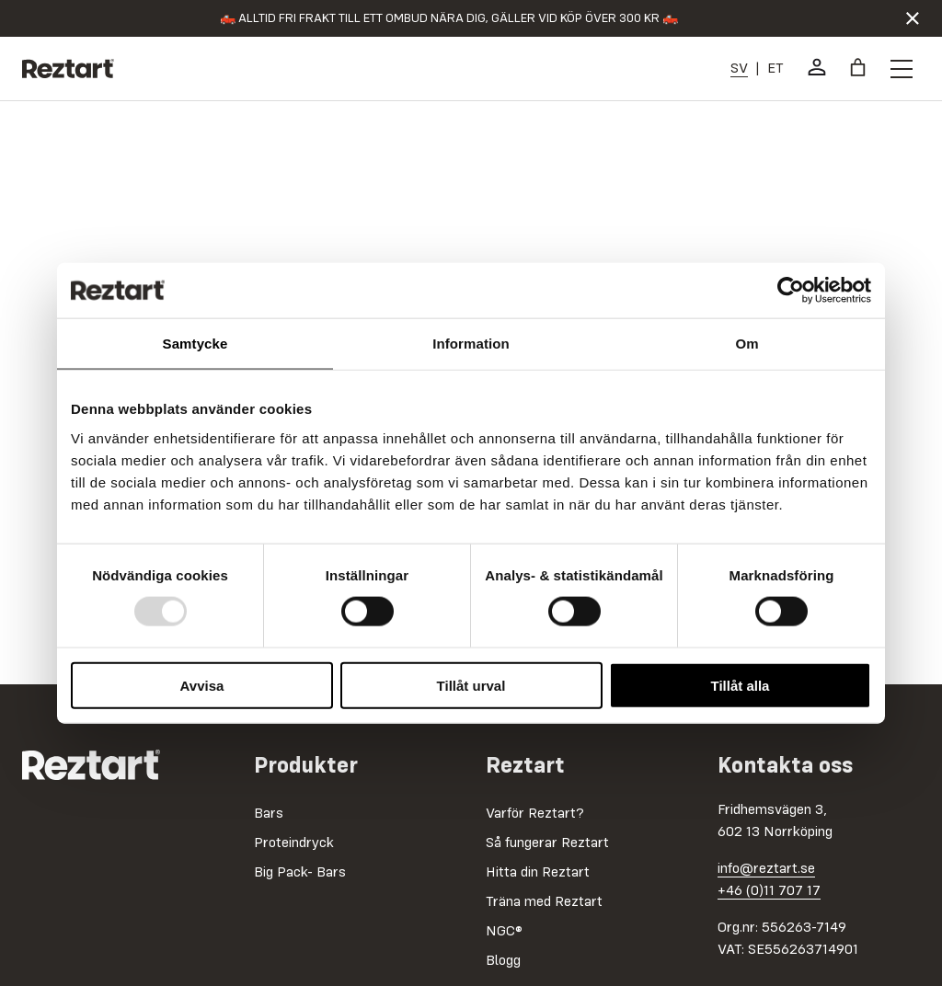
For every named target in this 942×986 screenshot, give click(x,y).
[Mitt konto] (816, 67)
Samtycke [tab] (195, 343)
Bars (268, 814)
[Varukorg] (857, 67)
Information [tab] (471, 343)
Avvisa (202, 685)
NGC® (504, 931)
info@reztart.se (766, 869)
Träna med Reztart (544, 902)
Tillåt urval (471, 685)
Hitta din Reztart (538, 873)
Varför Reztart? (535, 814)
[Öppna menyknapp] (901, 69)
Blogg (503, 961)
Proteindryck (294, 843)
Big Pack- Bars (300, 873)
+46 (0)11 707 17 (769, 891)
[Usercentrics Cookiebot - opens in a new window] (790, 290)
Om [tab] (746, 343)
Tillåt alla (740, 685)
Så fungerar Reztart (547, 843)
